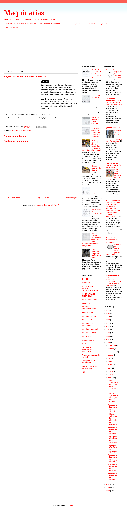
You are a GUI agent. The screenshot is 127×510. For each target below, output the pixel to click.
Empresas (67, 24)
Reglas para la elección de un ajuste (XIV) (113, 430)
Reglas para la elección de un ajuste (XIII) (113, 439)
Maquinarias (24, 13)
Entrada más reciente (13, 198)
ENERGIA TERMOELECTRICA (90, 308)
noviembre (112, 345)
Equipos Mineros (79, 24)
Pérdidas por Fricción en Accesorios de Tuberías (96, 191)
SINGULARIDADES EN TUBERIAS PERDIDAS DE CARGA (96, 132)
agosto (111, 355)
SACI (84, 344)
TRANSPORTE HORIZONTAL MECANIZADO (88, 349)
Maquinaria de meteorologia (107, 24)
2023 (108, 320)
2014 (108, 487)
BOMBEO (86, 279)
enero (110, 378)
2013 (108, 491)
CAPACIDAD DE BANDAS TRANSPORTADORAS (21, 24)
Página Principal (43, 198)
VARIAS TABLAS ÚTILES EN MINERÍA (91, 367)
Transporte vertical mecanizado (89, 362)
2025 (108, 313)
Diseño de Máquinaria (90, 299)
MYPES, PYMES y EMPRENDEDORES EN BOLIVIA (113, 165)
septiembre (112, 352)
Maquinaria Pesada (89, 333)
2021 (108, 326)
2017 (108, 339)
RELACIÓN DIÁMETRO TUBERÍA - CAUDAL (95, 120)
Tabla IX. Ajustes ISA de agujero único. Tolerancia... (113, 385)
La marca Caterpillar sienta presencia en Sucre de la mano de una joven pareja (91, 145)
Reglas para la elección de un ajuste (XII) (112, 449)
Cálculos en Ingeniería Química (113, 99)
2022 (108, 323)
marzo (110, 371)
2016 (108, 342)
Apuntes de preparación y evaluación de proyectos (111, 239)
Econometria (111, 70)
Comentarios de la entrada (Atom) (46, 205)
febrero (111, 374)
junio (110, 361)
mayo (110, 365)
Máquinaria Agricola (12, 27)
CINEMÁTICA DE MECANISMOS (50, 24)
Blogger (70, 505)
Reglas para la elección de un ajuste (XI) (112, 458)
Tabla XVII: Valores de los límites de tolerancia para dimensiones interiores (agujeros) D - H (91, 240)
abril (110, 368)
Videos (84, 372)
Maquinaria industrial (90, 329)
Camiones (86, 283)
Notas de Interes (88, 340)
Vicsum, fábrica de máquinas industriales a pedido (96, 254)
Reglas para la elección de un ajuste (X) (112, 467)
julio (110, 358)
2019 (108, 333)
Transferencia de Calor (112, 276)
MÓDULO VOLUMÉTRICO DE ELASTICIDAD (96, 74)
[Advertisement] (63, 47)
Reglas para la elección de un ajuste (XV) (113, 408)
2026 (108, 310)
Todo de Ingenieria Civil (113, 128)
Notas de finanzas (113, 200)
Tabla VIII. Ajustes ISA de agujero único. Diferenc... (113, 398)
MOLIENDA (91, 24)
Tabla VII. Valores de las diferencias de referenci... (112, 419)
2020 (108, 329)
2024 (108, 317)
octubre (111, 349)
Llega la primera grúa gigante (96, 168)
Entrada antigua (71, 198)
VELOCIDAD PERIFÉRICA (96, 97)
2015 (108, 484)
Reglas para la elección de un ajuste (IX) (112, 476)
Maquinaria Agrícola (89, 316)
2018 (108, 336)
